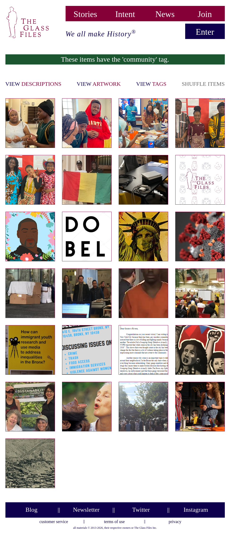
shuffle (203, 84)
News (165, 13)
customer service (53, 521)
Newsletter (86, 509)
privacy (175, 521)
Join (205, 13)
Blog (31, 509)
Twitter (141, 509)
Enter (205, 32)
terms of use (114, 521)
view (33, 84)
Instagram (196, 509)
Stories (85, 13)
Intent (125, 13)
